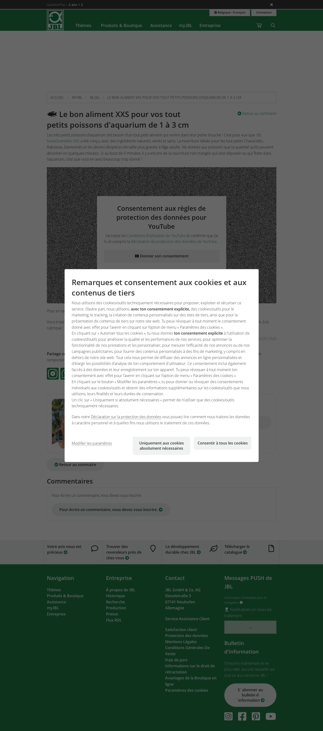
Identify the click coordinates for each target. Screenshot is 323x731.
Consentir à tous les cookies (223, 443)
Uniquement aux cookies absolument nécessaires (161, 445)
